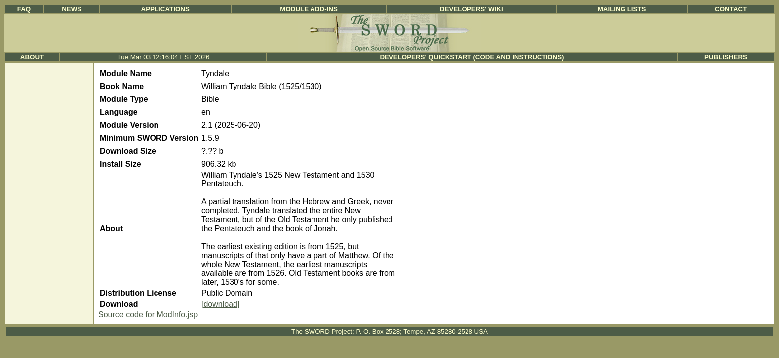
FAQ (24, 9)
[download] (220, 304)
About (32, 57)
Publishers (725, 57)
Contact (731, 9)
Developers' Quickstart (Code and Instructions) (472, 57)
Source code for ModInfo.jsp (148, 314)
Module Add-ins (309, 9)
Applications (165, 9)
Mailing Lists (622, 9)
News (71, 9)
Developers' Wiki (471, 9)
